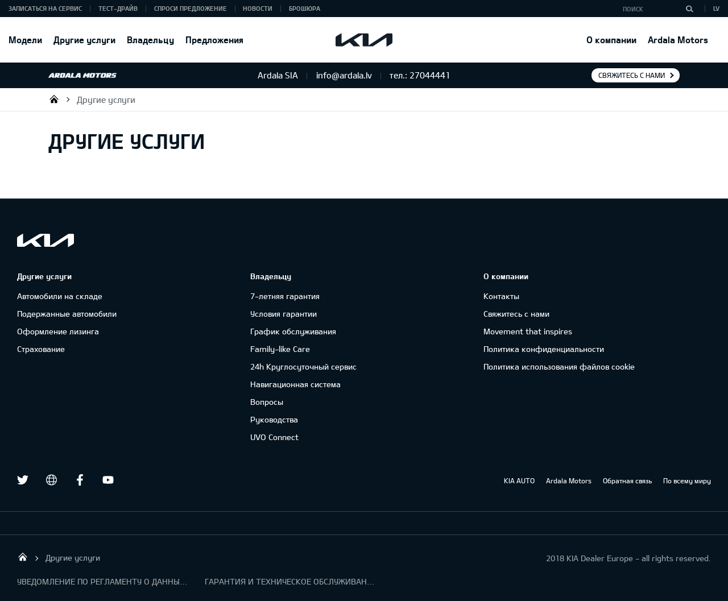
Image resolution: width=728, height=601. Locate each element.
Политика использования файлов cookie (559, 366)
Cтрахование (41, 349)
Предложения (214, 39)
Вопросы (266, 402)
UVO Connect (274, 437)
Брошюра (304, 8)
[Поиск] (689, 8)
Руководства (274, 419)
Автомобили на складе (59, 296)
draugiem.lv (51, 480)
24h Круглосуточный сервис (303, 366)
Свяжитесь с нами (631, 75)
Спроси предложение (190, 8)
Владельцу (150, 39)
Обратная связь (627, 480)
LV (716, 8)
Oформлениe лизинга (58, 331)
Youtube (108, 480)
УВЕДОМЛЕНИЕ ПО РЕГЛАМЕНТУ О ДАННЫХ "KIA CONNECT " (102, 581)
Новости (257, 8)
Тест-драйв (118, 8)
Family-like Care (280, 349)
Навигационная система (295, 384)
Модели (25, 39)
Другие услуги (84, 39)
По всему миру (687, 480)
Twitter (22, 480)
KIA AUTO (519, 480)
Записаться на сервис (45, 8)
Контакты (501, 296)
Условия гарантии (283, 313)
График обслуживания (293, 331)
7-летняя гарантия (285, 296)
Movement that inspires (527, 331)
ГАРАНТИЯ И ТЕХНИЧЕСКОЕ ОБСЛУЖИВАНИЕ (290, 581)
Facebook (79, 480)
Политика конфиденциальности (543, 349)
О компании (611, 39)
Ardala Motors (678, 39)
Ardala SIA (54, 99)
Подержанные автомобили (67, 313)
